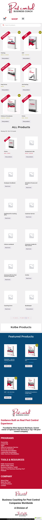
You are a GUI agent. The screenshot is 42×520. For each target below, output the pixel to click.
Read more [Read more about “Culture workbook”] (7, 247)
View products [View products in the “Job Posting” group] (26, 90)
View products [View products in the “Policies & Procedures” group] (5, 121)
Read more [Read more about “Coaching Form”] (7, 309)
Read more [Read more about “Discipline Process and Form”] (28, 187)
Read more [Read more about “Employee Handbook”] (7, 186)
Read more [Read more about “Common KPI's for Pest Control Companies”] (7, 279)
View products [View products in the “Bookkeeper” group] (29, 309)
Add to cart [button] (7, 366)
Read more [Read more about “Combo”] (28, 278)
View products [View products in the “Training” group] (5, 58)
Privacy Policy (28, 519)
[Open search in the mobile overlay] (21, 25)
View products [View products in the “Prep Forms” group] (5, 90)
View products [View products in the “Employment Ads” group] (29, 156)
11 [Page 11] (28, 318)
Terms (33, 519)
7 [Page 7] (20, 318)
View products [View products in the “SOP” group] (26, 58)
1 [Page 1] (13, 318)
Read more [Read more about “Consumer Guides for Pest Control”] (28, 249)
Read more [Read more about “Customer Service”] (28, 217)
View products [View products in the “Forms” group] (26, 121)
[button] (23, 18)
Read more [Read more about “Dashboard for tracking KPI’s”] (7, 218)
